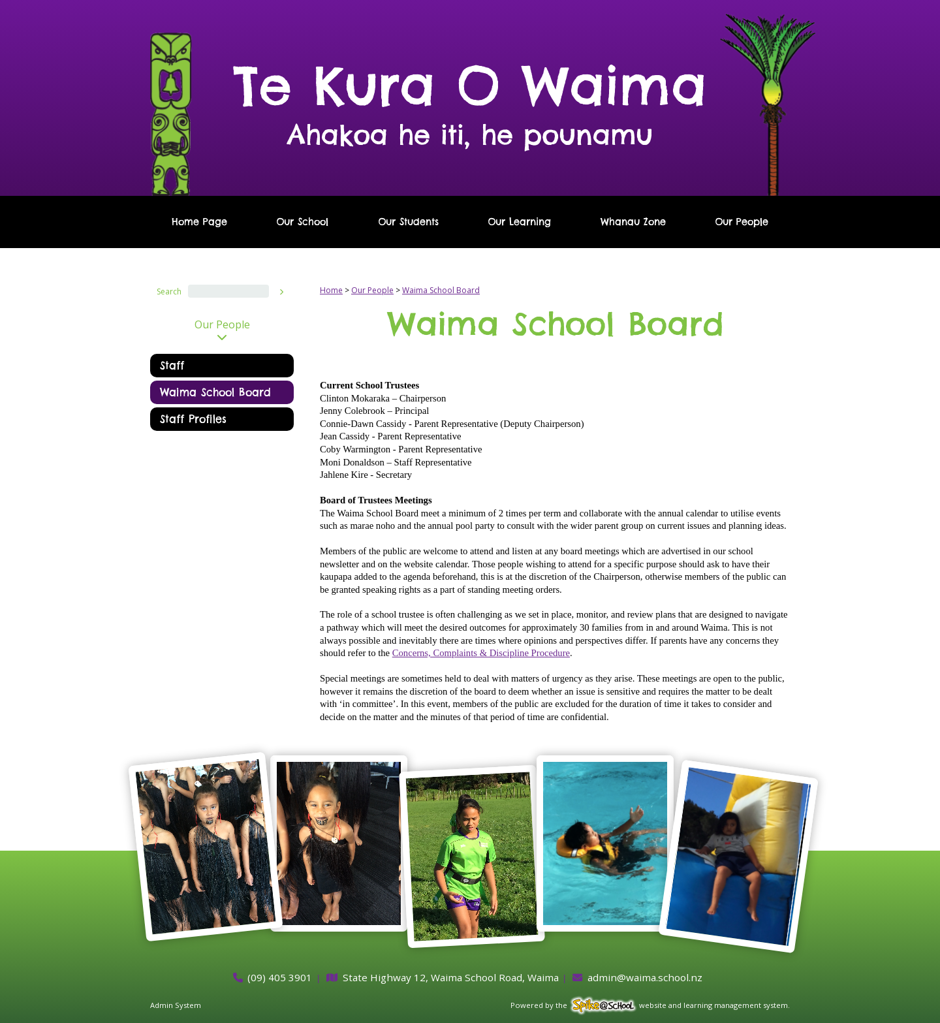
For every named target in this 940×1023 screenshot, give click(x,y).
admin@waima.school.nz (645, 977)
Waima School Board (215, 392)
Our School (302, 222)
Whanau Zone (633, 222)
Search (169, 291)
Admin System (175, 1005)
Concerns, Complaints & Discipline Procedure (481, 653)
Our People (741, 222)
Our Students (408, 222)
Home (331, 290)
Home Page (199, 222)
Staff (172, 365)
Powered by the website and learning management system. (650, 1005)
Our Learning (519, 222)
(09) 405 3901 (279, 977)
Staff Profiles (193, 419)
